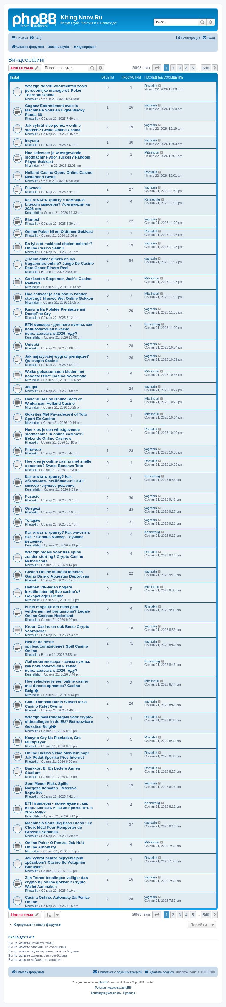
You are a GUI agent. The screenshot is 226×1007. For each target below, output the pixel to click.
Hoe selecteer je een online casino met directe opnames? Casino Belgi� (56, 686)
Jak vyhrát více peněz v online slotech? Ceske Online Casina (53, 127)
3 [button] (180, 68)
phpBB (103, 982)
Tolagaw (32, 520)
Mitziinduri (32, 165)
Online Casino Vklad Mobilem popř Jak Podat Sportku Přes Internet (57, 755)
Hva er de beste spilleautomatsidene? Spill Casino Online (56, 646)
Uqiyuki (32, 344)
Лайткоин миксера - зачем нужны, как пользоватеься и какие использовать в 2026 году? (57, 666)
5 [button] (193, 68)
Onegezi (32, 508)
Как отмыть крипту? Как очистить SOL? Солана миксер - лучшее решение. (57, 536)
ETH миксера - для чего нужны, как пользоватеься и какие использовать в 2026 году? (58, 329)
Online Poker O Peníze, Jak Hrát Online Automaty (54, 845)
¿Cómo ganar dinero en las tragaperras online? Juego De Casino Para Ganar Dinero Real (59, 263)
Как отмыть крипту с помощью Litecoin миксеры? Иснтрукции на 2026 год (57, 204)
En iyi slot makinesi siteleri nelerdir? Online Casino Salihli (58, 245)
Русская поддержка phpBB (113, 987)
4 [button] (186, 68)
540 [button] (206, 68)
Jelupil (31, 387)
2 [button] (173, 68)
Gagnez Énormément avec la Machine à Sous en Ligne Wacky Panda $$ (55, 110)
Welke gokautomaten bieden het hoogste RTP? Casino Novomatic (55, 373)
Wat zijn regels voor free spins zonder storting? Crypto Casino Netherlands (54, 556)
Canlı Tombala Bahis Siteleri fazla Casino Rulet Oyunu (56, 704)
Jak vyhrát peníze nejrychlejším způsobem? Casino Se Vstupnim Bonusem (55, 862)
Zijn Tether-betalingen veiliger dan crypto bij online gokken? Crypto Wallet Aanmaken (56, 882)
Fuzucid (32, 496)
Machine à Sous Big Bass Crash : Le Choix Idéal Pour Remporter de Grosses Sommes (58, 827)
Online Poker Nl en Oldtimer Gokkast (59, 231)
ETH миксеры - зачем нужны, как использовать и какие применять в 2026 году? (59, 807)
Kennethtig (33, 212)
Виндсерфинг (26, 59)
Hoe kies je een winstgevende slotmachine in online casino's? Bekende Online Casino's (54, 434)
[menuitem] (35, 37)
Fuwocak (33, 188)
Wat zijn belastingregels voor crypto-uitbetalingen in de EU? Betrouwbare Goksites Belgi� (59, 722)
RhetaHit (31, 99)
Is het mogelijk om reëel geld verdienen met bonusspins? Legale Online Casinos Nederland (57, 611)
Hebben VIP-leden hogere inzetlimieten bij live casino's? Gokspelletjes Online (53, 591)
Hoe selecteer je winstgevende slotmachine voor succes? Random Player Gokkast (57, 157)
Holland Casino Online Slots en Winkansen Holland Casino (54, 401)
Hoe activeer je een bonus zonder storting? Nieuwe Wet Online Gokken (59, 296)
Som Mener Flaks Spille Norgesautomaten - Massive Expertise (51, 788)
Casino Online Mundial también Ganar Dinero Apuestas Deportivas (57, 574)
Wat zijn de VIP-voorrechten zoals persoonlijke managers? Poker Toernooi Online (56, 90)
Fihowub (33, 449)
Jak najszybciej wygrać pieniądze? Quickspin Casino (57, 358)
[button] (156, 67)
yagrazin (150, 105)
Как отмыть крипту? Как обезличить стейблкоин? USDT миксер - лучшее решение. (55, 481)
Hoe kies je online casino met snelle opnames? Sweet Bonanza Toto (58, 463)
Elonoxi (32, 219)
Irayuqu (32, 141)
